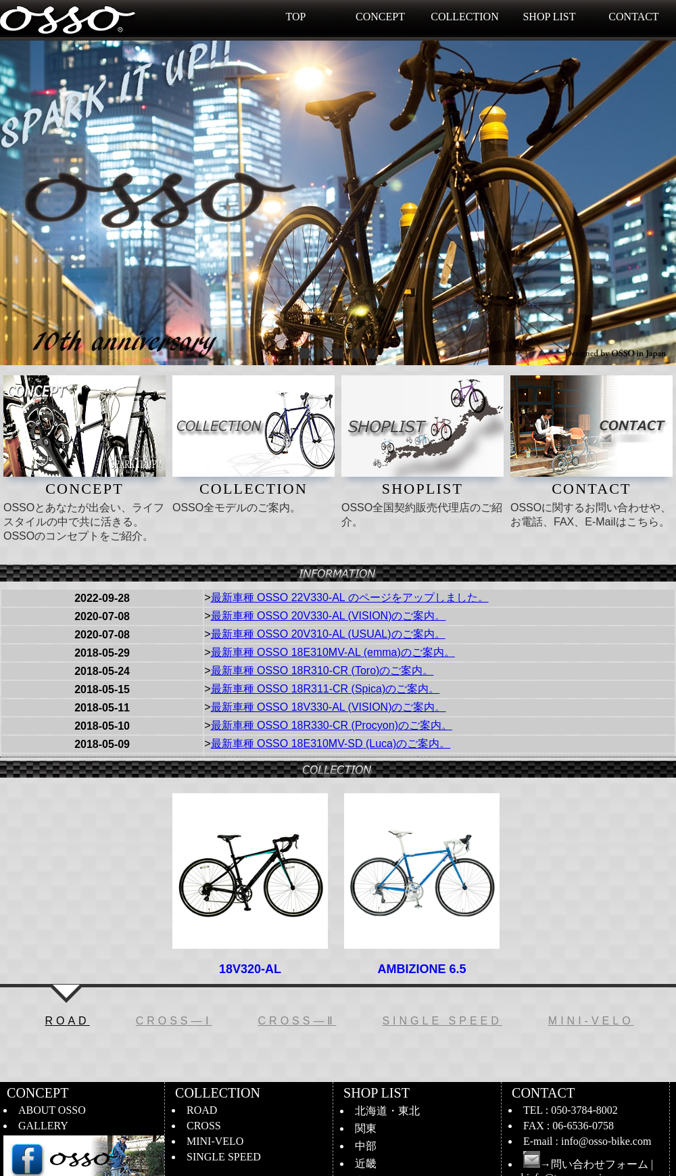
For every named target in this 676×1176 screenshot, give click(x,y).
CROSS (204, 1125)
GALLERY (43, 1125)
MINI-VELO (215, 1141)
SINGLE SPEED (224, 1156)
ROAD (202, 1110)
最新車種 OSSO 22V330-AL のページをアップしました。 (350, 597)
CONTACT (633, 16)
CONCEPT (380, 16)
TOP (296, 16)
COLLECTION (464, 16)
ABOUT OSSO (52, 1110)
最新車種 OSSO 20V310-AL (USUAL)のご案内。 (328, 634)
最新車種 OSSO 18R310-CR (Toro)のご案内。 (322, 670)
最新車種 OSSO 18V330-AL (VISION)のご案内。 (328, 707)
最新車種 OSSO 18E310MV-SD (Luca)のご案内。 (331, 743)
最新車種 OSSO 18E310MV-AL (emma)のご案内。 (333, 652)
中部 (366, 1146)
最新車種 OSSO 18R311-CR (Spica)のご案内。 (325, 689)
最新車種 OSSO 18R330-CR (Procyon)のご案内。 (331, 725)
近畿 (366, 1163)
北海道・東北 (387, 1110)
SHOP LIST (549, 16)
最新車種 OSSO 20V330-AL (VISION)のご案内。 (328, 615)
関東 (366, 1128)
